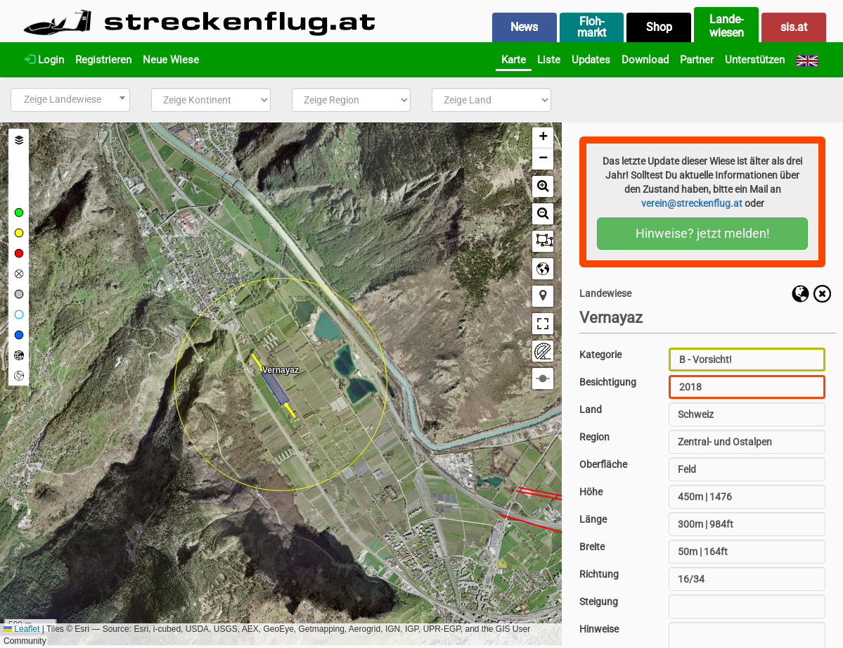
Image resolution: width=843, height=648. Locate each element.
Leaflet (21, 629)
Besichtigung (607, 382)
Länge (593, 519)
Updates (591, 59)
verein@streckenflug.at (691, 203)
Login (44, 59)
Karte (513, 59)
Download (645, 59)
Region (594, 437)
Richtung (599, 574)
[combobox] (70, 100)
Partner (697, 59)
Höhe (591, 491)
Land (590, 409)
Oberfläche (603, 464)
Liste (548, 59)
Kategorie (600, 354)
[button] (542, 137)
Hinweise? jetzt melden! (703, 233)
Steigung (598, 601)
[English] (807, 59)
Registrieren (103, 59)
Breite (592, 546)
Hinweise (599, 629)
